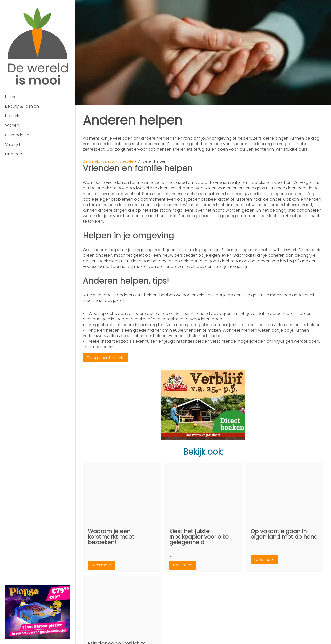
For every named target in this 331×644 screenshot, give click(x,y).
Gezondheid (17, 135)
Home (11, 97)
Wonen (12, 125)
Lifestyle (12, 116)
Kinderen (13, 154)
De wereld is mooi (99, 161)
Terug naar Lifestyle (105, 358)
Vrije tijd (12, 144)
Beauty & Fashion (22, 106)
